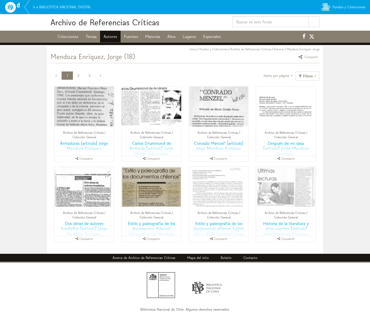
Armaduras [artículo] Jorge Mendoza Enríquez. (84, 146)
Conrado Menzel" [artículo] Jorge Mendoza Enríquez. (218, 146)
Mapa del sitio (198, 257)
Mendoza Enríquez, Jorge (303, 49)
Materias (152, 36)
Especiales (212, 36)
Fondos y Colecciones (213, 49)
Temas (91, 36)
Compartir (309, 56)
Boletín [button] (226, 257)
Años (171, 36)
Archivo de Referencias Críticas (104, 22)
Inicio (193, 49)
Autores (110, 36)
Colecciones (68, 36)
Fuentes (131, 36)
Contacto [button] (250, 257)
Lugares (189, 36)
